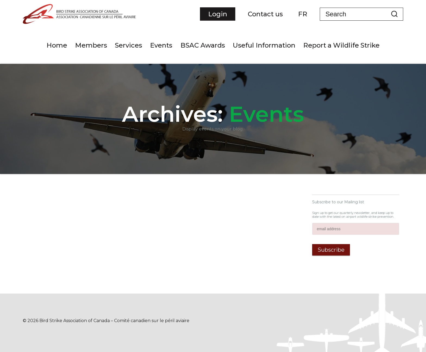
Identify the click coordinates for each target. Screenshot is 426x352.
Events (161, 45)
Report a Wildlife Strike (341, 45)
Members (91, 45)
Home (56, 45)
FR (302, 14)
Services (128, 45)
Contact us (265, 14)
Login (217, 14)
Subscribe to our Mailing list (338, 202)
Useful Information (264, 45)
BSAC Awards (202, 45)
